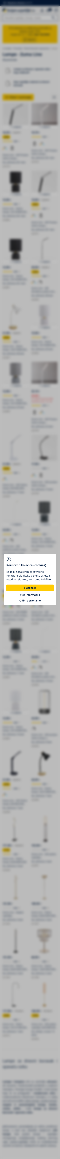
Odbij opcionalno (30, 600)
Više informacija (30, 595)
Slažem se (30, 587)
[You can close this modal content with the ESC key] (30, 579)
